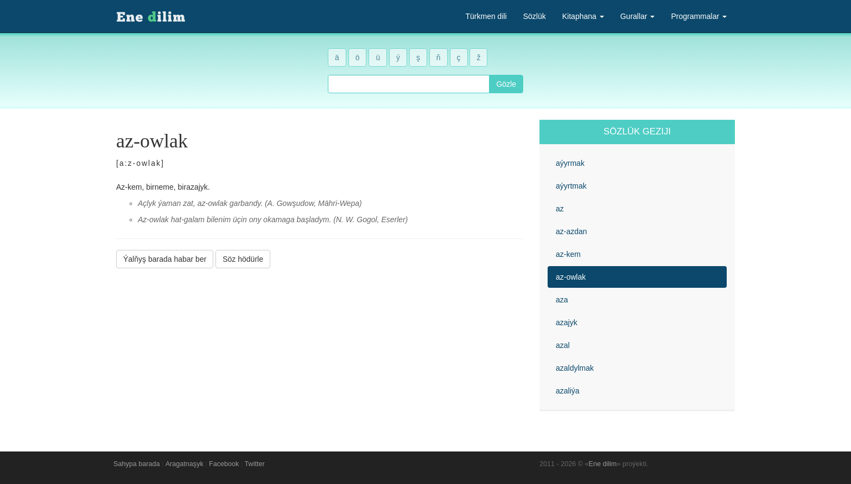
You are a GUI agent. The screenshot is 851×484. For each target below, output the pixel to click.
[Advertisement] (319, 352)
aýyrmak (570, 163)
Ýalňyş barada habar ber (164, 259)
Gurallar (637, 16)
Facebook (224, 464)
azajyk (566, 322)
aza (562, 299)
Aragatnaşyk (185, 464)
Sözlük (534, 16)
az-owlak (571, 277)
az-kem (568, 254)
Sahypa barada (136, 464)
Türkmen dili (485, 16)
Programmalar (699, 16)
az (560, 208)
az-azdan (571, 231)
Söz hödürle (243, 259)
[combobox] (409, 84)
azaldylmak (575, 368)
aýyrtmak (571, 186)
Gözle (506, 84)
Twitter (255, 464)
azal (563, 345)
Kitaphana (583, 16)
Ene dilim (603, 464)
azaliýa (568, 390)
